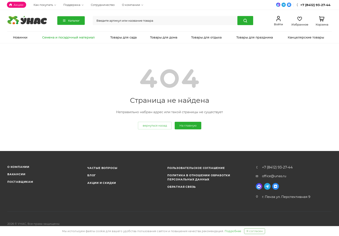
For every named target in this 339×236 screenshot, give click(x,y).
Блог (91, 175)
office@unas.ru (274, 176)
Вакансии (16, 174)
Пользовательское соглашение (196, 168)
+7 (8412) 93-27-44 (277, 167)
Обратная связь (181, 186)
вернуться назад (155, 125)
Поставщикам (20, 181)
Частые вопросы (102, 168)
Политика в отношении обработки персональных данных (198, 177)
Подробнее (233, 231)
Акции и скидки (101, 183)
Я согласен (254, 231)
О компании (18, 167)
